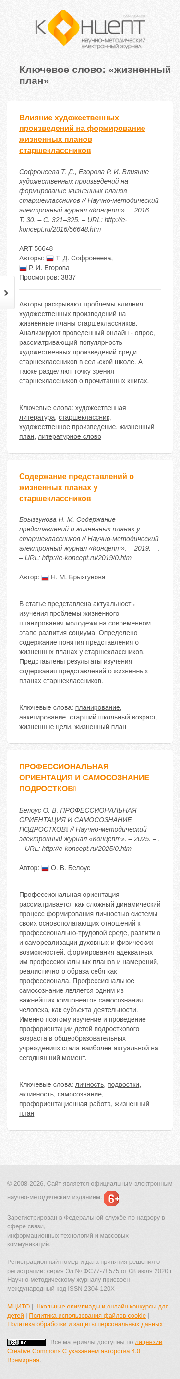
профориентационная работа (65, 1104)
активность (36, 1094)
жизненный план (100, 727)
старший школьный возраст (112, 717)
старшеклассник (84, 417)
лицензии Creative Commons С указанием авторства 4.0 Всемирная (84, 1350)
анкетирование (42, 717)
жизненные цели (45, 727)
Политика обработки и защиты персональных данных (85, 1324)
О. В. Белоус (65, 868)
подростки (123, 1084)
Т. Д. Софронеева (78, 258)
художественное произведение (67, 427)
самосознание (80, 1094)
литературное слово (69, 436)
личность (89, 1084)
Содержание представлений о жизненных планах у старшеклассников (76, 487)
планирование (97, 707)
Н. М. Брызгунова (73, 577)
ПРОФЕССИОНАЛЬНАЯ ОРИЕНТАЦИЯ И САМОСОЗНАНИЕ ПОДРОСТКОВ (84, 778)
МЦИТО (18, 1306)
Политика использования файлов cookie (87, 1315)
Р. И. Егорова (44, 267)
